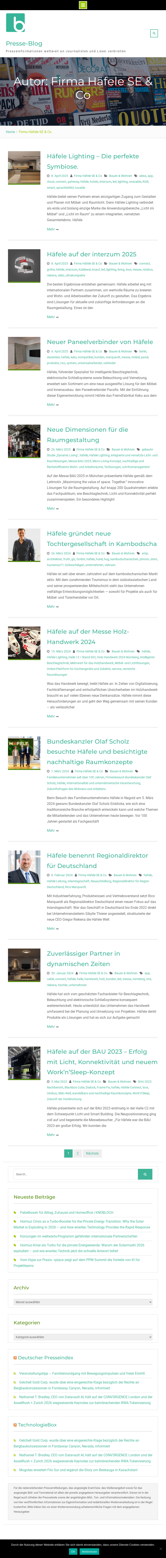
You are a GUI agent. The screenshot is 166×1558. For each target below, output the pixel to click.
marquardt (113, 355)
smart (51, 185)
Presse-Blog (24, 42)
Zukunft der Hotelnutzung (64, 1097)
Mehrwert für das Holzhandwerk (91, 661)
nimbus (148, 267)
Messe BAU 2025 (80, 459)
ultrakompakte (75, 273)
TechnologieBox (37, 1423)
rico (62, 361)
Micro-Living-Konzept (107, 459)
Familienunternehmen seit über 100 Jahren (75, 775)
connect (61, 179)
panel (144, 355)
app (150, 173)
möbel (135, 355)
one (148, 977)
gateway (73, 179)
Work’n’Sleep (140, 1091)
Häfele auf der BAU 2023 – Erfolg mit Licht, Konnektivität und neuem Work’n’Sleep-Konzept (102, 1060)
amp (145, 551)
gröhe (51, 267)
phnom (144, 557)
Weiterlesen (89, 1551)
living (121, 267)
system (71, 361)
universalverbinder (90, 361)
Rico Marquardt (75, 885)
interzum (105, 179)
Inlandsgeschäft (78, 879)
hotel (99, 557)
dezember (53, 355)
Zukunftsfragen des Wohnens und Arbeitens (76, 787)
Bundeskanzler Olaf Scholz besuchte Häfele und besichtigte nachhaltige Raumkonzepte (97, 749)
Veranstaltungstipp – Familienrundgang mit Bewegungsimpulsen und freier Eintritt (82, 1371)
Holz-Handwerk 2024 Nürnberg (118, 655)
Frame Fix (103, 1085)
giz (73, 557)
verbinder (109, 361)
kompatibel (85, 355)
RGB (145, 179)
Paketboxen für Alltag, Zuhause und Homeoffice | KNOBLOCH (66, 1210)
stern (153, 557)
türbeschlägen (74, 563)
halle (80, 977)
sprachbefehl (65, 185)
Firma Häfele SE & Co (88, 173)
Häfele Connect (131, 1085)
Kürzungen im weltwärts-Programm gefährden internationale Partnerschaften (78, 1234)
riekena (52, 273)
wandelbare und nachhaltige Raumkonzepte (101, 1091)
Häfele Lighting (99, 453)
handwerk (91, 977)
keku (74, 355)
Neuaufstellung (101, 879)
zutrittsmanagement (136, 464)
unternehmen (94, 563)
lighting (123, 179)
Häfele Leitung (56, 879)
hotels (94, 179)
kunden (99, 355)
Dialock (91, 1085)
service (116, 666)
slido (61, 273)
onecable (135, 179)
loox (128, 267)
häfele (84, 179)
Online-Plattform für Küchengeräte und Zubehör (79, 666)
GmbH (81, 557)
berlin (143, 349)
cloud (50, 179)
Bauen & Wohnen (120, 173)
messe (137, 267)
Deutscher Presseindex (45, 1355)
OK (73, 1551)
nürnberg (138, 977)
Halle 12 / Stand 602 (82, 655)
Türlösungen (112, 464)
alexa (142, 173)
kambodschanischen (124, 557)
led (115, 179)
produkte (53, 361)
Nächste (92, 1151)
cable (50, 977)
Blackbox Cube (75, 1085)
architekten (54, 557)
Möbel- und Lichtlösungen (132, 661)
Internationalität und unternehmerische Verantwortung (103, 781)
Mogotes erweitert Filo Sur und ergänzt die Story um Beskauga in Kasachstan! (78, 1468)
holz (102, 977)
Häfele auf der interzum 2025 (91, 252)
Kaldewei (85, 267)
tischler (62, 983)
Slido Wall (64, 1091)
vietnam (110, 563)
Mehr (51, 227)
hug (106, 557)
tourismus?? (55, 563)
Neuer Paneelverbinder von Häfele (100, 339)
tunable (80, 185)
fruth (66, 557)
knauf (96, 267)
